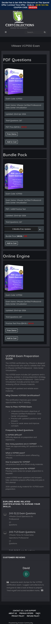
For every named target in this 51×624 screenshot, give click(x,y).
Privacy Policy (18, 616)
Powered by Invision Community (21, 623)
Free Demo (11, 134)
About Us (13, 613)
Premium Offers (26, 613)
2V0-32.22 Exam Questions (22, 513)
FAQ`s (38, 613)
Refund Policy (33, 616)
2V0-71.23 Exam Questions (22, 532)
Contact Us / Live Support (24, 611)
